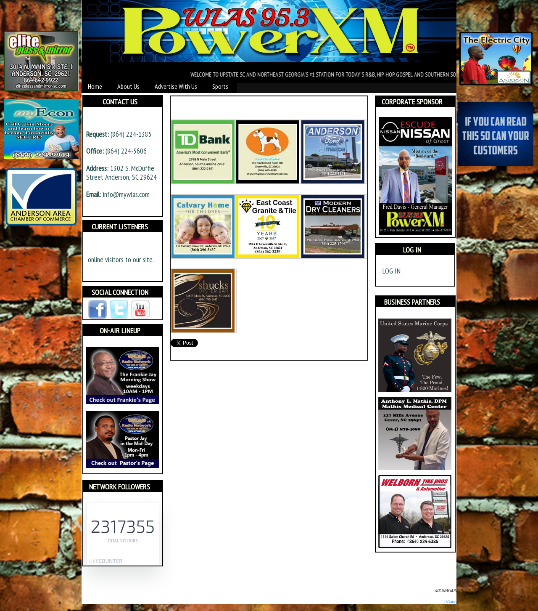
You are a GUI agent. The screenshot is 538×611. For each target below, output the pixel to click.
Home (95, 86)
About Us (128, 86)
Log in (391, 271)
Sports (220, 86)
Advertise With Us (176, 86)
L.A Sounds (450, 601)
